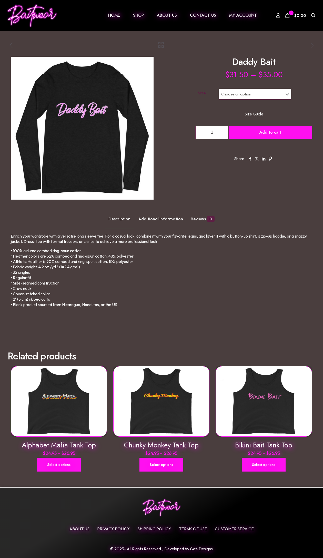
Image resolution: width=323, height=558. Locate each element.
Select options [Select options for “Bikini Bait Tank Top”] (263, 464)
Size (202, 92)
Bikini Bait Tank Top (263, 445)
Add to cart (270, 132)
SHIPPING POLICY (154, 528)
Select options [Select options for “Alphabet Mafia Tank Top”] (58, 464)
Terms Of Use (193, 528)
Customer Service (234, 528)
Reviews (203, 219)
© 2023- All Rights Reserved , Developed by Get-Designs (161, 548)
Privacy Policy (113, 528)
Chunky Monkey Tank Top (161, 445)
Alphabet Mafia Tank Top (59, 445)
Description (119, 218)
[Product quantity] (212, 132)
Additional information (160, 218)
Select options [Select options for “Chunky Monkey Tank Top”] (161, 464)
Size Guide (254, 113)
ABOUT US (79, 528)
